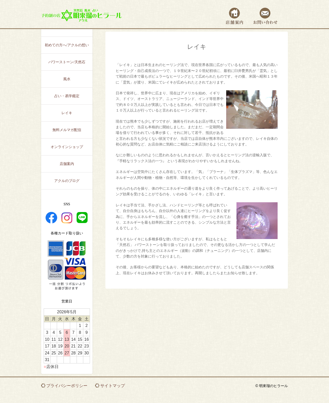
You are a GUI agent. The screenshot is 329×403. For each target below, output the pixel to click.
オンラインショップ (67, 147)
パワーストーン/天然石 (66, 62)
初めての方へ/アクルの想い (67, 45)
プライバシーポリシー (66, 385)
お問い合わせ (265, 16)
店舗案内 (234, 16)
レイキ (66, 113)
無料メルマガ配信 (66, 130)
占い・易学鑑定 (66, 96)
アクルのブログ (66, 181)
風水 (66, 79)
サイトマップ (112, 385)
